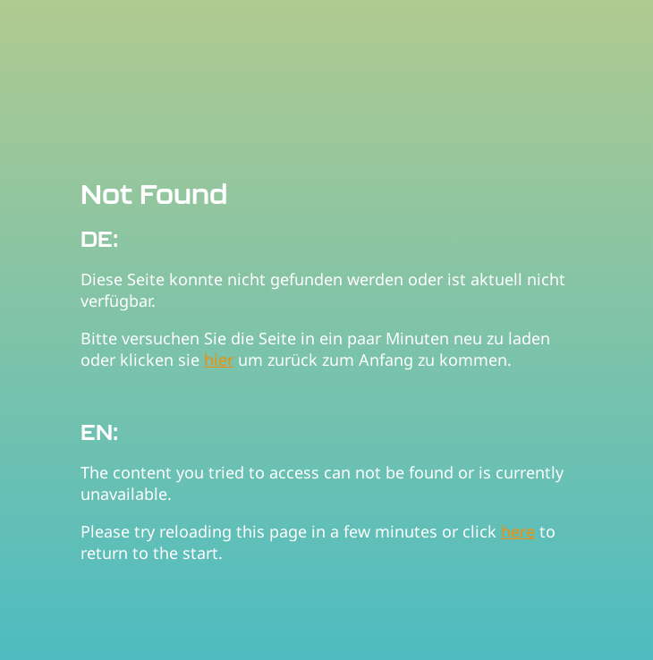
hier (218, 359)
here (518, 531)
